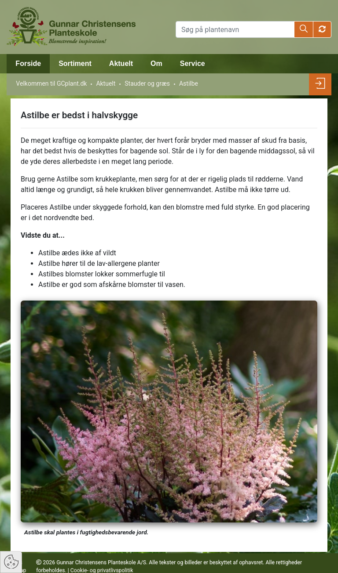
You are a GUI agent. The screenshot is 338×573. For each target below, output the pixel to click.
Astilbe (188, 83)
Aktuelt (121, 63)
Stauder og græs (147, 83)
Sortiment (75, 63)
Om (156, 63)
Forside (28, 63)
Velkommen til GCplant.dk (51, 83)
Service (192, 63)
